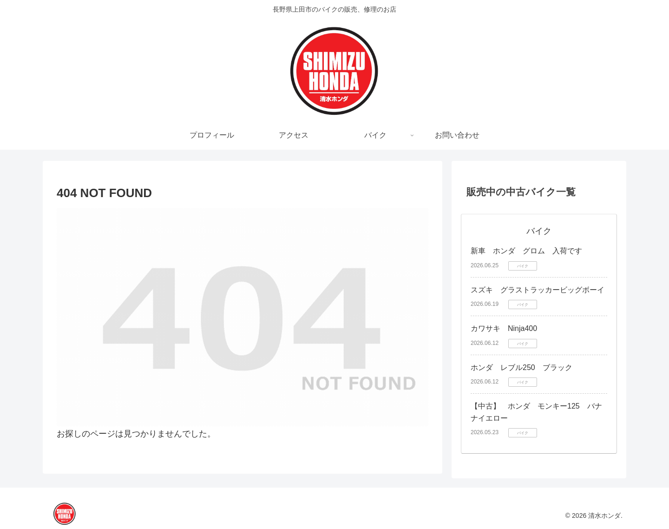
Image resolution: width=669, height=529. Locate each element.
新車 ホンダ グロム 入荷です (526, 251)
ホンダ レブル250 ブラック (521, 367)
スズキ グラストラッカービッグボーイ (537, 290)
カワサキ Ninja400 (504, 328)
